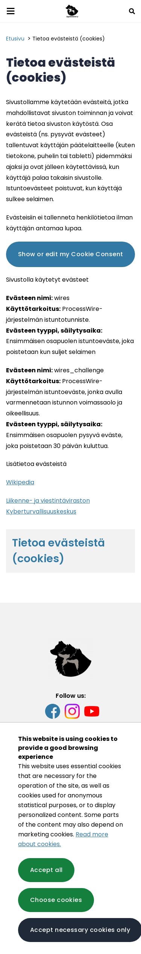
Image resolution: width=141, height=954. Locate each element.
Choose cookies (56, 900)
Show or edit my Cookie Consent (70, 254)
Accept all (46, 870)
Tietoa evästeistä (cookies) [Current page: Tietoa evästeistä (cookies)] (68, 38)
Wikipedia (20, 482)
